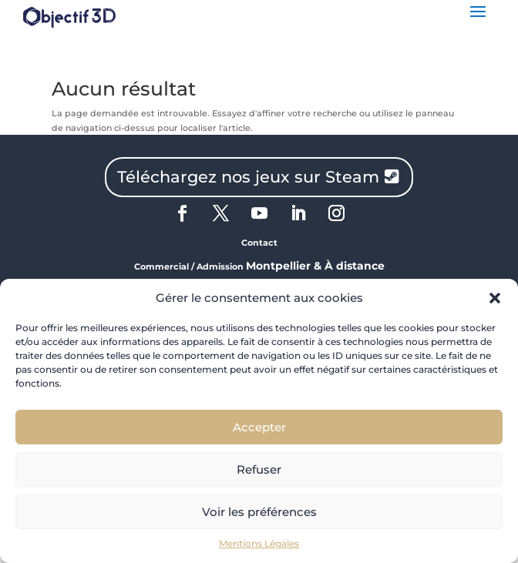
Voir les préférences (259, 511)
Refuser (259, 469)
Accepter (259, 427)
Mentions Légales (259, 543)
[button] (495, 298)
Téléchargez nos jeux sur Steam (248, 176)
